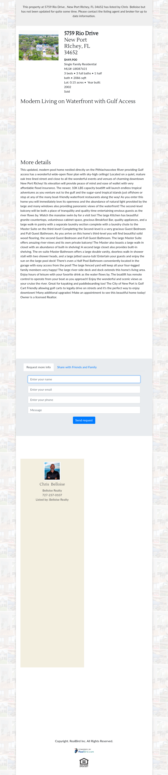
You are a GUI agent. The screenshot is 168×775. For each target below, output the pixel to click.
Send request (84, 420)
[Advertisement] (84, 132)
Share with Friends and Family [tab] (77, 367)
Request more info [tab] (39, 367)
